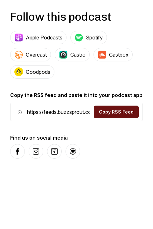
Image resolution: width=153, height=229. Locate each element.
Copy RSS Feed (116, 111)
